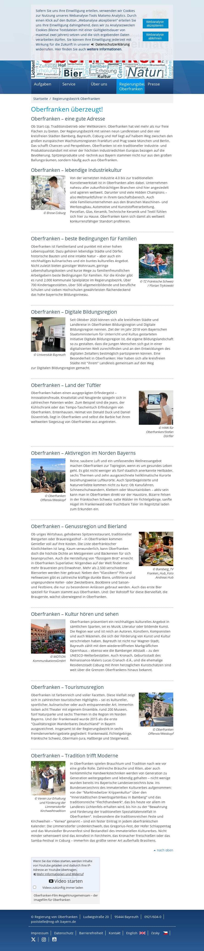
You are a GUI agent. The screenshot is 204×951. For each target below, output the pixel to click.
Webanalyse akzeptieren (155, 23)
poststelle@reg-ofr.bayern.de (53, 921)
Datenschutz (63, 933)
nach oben (165, 850)
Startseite (40, 98)
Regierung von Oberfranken (56, 917)
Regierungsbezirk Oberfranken (132, 86)
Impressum (39, 933)
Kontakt (114, 933)
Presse (154, 84)
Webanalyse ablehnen (155, 36)
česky (155, 933)
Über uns (99, 84)
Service (68, 84)
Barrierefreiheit (91, 933)
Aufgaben (42, 84)
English (131, 933)
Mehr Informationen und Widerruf (60, 874)
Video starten (68, 881)
